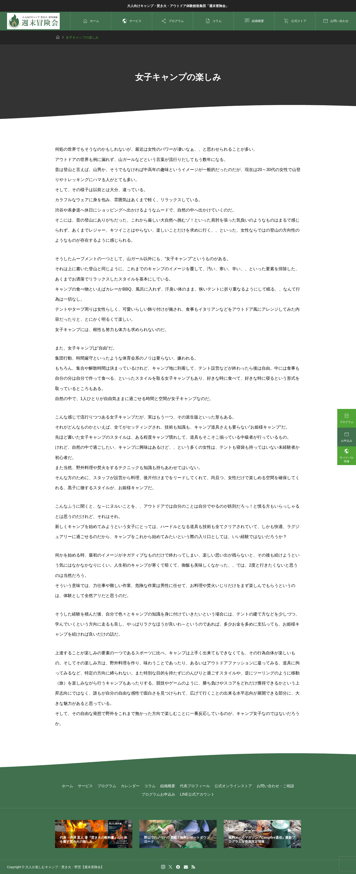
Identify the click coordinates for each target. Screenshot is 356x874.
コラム (150, 786)
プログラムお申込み (158, 794)
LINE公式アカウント (197, 794)
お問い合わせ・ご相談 (275, 786)
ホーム (67, 786)
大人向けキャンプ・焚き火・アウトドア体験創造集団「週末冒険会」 (178, 6)
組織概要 (167, 786)
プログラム (106, 786)
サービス (85, 786)
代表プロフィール (195, 786)
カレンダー (130, 786)
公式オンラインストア (233, 786)
